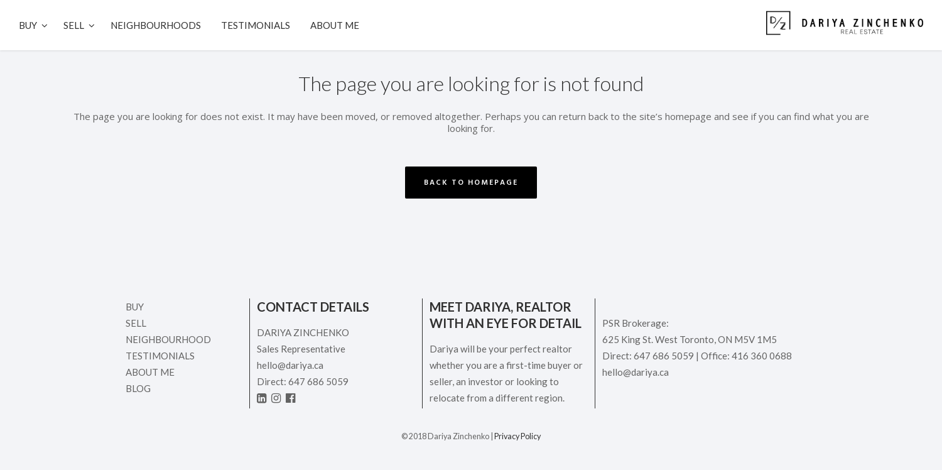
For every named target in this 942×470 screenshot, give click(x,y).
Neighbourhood (168, 339)
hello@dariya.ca (290, 365)
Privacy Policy (517, 436)
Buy (135, 306)
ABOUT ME (150, 372)
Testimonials (160, 355)
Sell (136, 323)
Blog (138, 388)
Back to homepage (471, 183)
